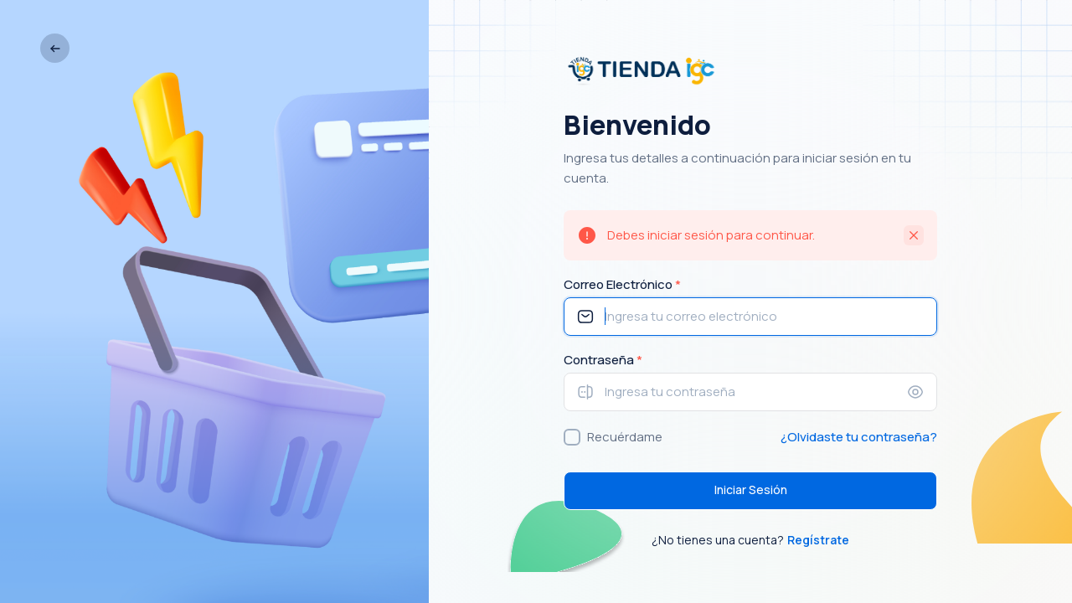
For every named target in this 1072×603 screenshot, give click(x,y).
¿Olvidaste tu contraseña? (859, 437)
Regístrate (818, 540)
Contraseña (603, 359)
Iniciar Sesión (750, 489)
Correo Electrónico (622, 284)
